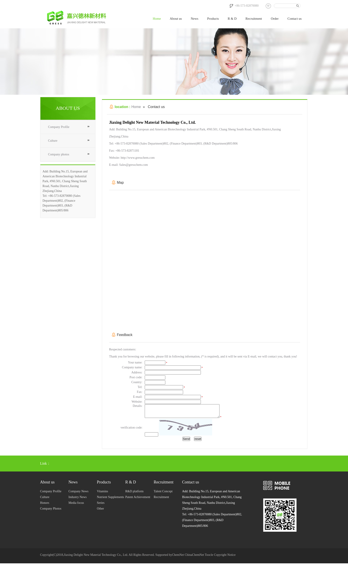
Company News (79, 494)
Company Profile (58, 127)
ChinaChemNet (194, 557)
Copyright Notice (225, 557)
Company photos (58, 154)
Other (100, 511)
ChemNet (178, 557)
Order (275, 18)
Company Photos (50, 511)
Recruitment (253, 18)
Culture (52, 140)
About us (176, 18)
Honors (44, 505)
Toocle (209, 557)
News (194, 18)
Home (157, 18)
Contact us (294, 18)
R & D (232, 18)
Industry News (78, 499)
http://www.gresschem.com (138, 157)
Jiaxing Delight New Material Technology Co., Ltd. (96, 557)
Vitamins (102, 494)
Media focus (76, 505)
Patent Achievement (137, 499)
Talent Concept (163, 494)
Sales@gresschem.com (133, 164)
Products (213, 18)
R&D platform (134, 494)
